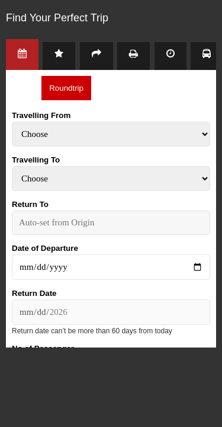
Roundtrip (66, 88)
